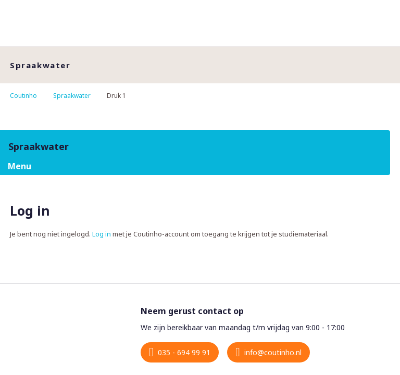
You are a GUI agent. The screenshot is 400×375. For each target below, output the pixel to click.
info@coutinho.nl (273, 352)
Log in (101, 234)
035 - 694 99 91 (184, 352)
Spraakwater (72, 95)
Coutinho (23, 95)
